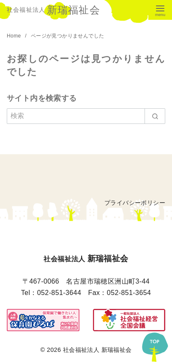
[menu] (160, 10)
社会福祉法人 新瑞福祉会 (97, 349)
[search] (155, 115)
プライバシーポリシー (134, 202)
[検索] (86, 115)
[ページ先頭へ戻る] (155, 345)
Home (14, 36)
